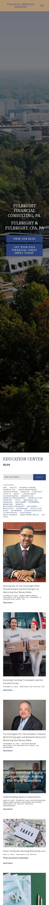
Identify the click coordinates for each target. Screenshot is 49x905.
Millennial (32, 506)
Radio (5, 510)
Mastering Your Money (14, 506)
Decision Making (10, 496)
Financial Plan (35, 498)
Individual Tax (30, 500)
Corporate (37, 491)
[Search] (18, 477)
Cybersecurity (29, 494)
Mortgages (8, 508)
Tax (43, 514)
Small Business (10, 514)
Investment (20, 502)
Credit (17, 494)
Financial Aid (27, 496)
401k (5, 487)
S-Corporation (10, 512)
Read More (8, 602)
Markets (20, 504)
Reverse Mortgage (33, 510)
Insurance (8, 502)
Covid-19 (7, 494)
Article (13, 487)
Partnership (22, 508)
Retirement (16, 510)
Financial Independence (14, 498)
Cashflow (25, 491)
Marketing (8, 504)
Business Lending (28, 487)
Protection (36, 508)
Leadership (34, 502)
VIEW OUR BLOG (24, 238)
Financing (7, 500)
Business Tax (9, 489)
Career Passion (10, 491)
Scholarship (25, 512)
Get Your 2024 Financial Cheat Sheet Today (24, 250)
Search (39, 477)
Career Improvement (27, 489)
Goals (18, 500)
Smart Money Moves (29, 514)
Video (5, 517)
